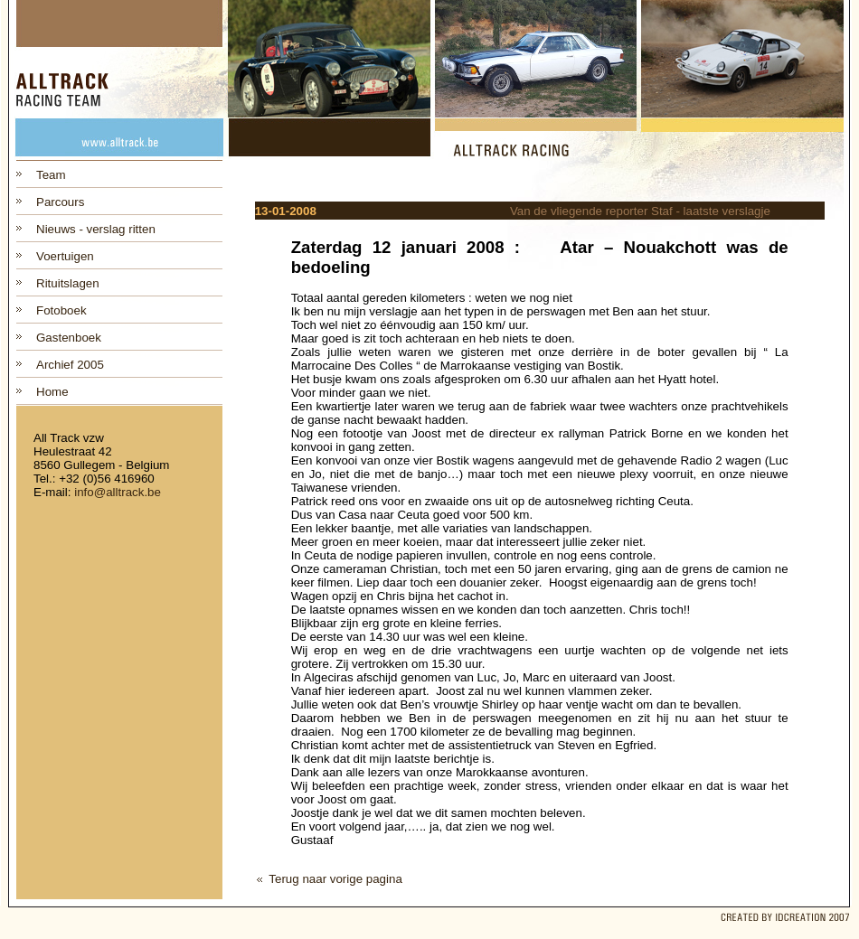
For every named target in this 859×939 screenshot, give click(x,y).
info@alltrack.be (117, 492)
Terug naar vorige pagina (335, 879)
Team (51, 175)
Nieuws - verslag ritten (96, 229)
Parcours (60, 202)
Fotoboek (61, 310)
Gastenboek (68, 337)
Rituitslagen (67, 283)
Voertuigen (65, 256)
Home (52, 392)
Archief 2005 (70, 364)
